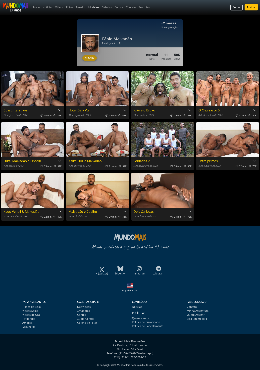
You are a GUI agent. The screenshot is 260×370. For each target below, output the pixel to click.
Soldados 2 (141, 161)
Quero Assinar (196, 315)
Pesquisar (145, 7)
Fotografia (28, 319)
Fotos (69, 7)
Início (36, 7)
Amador (81, 7)
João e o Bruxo (144, 110)
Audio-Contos (85, 319)
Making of (28, 327)
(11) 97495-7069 (129, 353)
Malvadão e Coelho (82, 212)
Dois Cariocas (143, 212)
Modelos (93, 7)
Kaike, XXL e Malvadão (85, 161)
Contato (131, 7)
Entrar (236, 7)
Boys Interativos (15, 110)
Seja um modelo (197, 319)
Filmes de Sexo (31, 307)
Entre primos (208, 161)
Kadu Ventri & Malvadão (21, 212)
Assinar (251, 7)
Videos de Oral (31, 315)
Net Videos (84, 307)
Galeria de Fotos (87, 323)
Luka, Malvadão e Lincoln (22, 161)
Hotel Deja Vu (78, 110)
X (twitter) (102, 272)
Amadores (83, 311)
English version (130, 290)
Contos (118, 7)
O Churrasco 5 (209, 110)
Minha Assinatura (198, 311)
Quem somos (140, 318)
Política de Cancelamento (147, 326)
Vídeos (59, 7)
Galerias (107, 7)
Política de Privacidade (146, 322)
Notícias (47, 7)
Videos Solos (30, 311)
